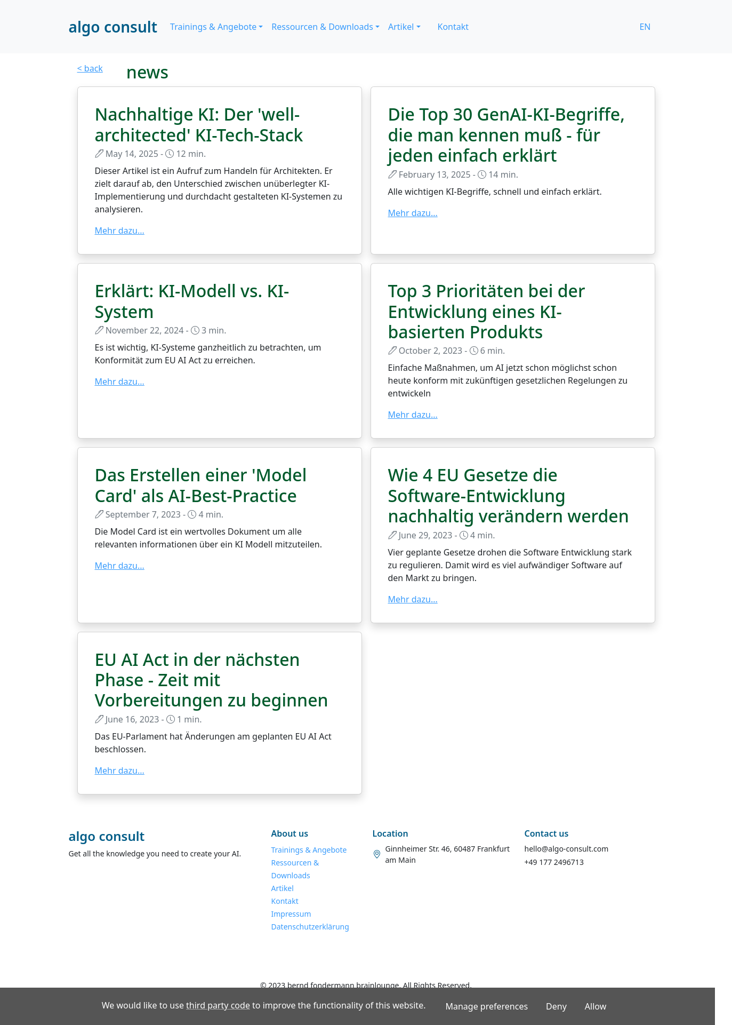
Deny (556, 1006)
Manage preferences (486, 1006)
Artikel (282, 888)
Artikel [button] (401, 27)
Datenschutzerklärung (310, 926)
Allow (595, 1006)
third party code (218, 1005)
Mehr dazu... (119, 230)
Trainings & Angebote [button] (213, 27)
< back (90, 68)
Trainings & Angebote (309, 850)
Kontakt (453, 27)
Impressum (291, 914)
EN (644, 27)
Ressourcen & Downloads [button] (322, 27)
